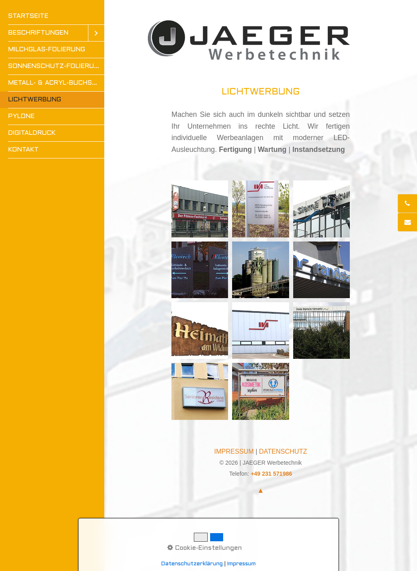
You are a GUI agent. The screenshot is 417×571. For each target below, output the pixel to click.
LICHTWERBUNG (34, 100)
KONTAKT (23, 150)
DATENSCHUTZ (283, 451)
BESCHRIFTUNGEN (38, 33)
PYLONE (21, 116)
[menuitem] (52, 16)
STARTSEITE (28, 16)
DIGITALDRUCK (31, 133)
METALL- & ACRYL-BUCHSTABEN (56, 83)
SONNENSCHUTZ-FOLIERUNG (55, 66)
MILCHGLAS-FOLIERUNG (46, 49)
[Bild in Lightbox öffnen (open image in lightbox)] (199, 208)
